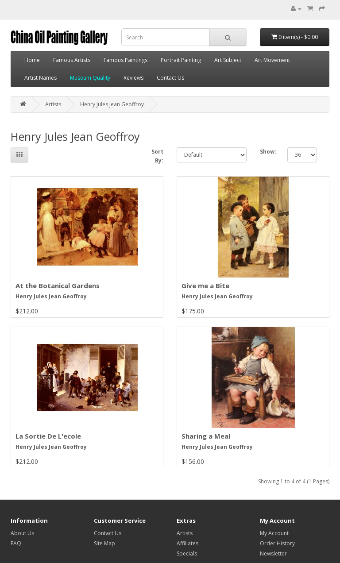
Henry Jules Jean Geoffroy (112, 104)
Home (32, 60)
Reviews (133, 77)
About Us (22, 533)
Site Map (104, 543)
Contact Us (170, 77)
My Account (274, 533)
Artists (53, 104)
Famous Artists (71, 60)
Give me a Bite (205, 285)
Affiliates (187, 543)
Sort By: (157, 156)
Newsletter (273, 553)
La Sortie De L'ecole (48, 436)
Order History (277, 543)
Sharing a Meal (206, 436)
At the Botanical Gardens (57, 285)
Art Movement (272, 60)
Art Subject (227, 60)
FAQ (16, 543)
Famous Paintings (125, 60)
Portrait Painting (181, 60)
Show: (267, 151)
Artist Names (40, 77)
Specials (187, 553)
